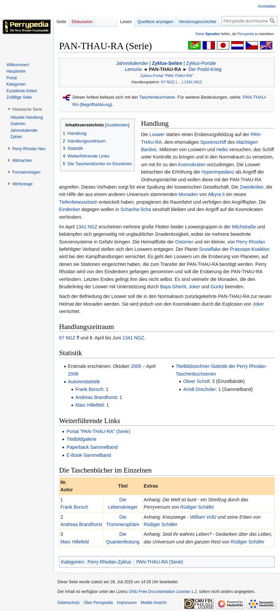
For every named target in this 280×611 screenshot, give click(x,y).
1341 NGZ (193, 82)
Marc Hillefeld (89, 405)
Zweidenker (252, 187)
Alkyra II (216, 194)
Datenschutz (68, 602)
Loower (157, 134)
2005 (136, 366)
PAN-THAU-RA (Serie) (159, 562)
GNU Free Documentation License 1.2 (163, 591)
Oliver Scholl (196, 381)
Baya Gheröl (173, 286)
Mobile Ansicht (153, 602)
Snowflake (210, 249)
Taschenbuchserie (157, 97)
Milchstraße (244, 226)
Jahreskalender (132, 63)
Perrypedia (245, 34)
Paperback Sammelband (91, 447)
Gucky (217, 286)
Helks (222, 149)
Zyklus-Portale (201, 63)
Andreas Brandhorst (96, 397)
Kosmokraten (192, 164)
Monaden (188, 194)
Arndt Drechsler (199, 389)
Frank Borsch (89, 389)
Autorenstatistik (84, 381)
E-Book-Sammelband (88, 455)
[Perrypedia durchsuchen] (249, 20)
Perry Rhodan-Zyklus (109, 562)
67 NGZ (168, 82)
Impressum (126, 602)
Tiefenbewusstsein (78, 202)
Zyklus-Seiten (167, 63)
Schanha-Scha (135, 209)
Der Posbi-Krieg (205, 69)
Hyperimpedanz (218, 172)
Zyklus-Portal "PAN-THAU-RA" (167, 75)
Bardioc (149, 149)
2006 (73, 374)
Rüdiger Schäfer (197, 507)
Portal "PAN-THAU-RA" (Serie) (98, 431)
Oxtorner (184, 241)
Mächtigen (247, 142)
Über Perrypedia (98, 602)
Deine (208, 34)
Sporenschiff (213, 142)
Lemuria (133, 69)
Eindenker (69, 209)
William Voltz (203, 517)
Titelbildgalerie (81, 439)
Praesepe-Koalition (249, 249)
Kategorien (72, 562)
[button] (27, 109)
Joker (194, 286)
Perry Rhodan (250, 241)
